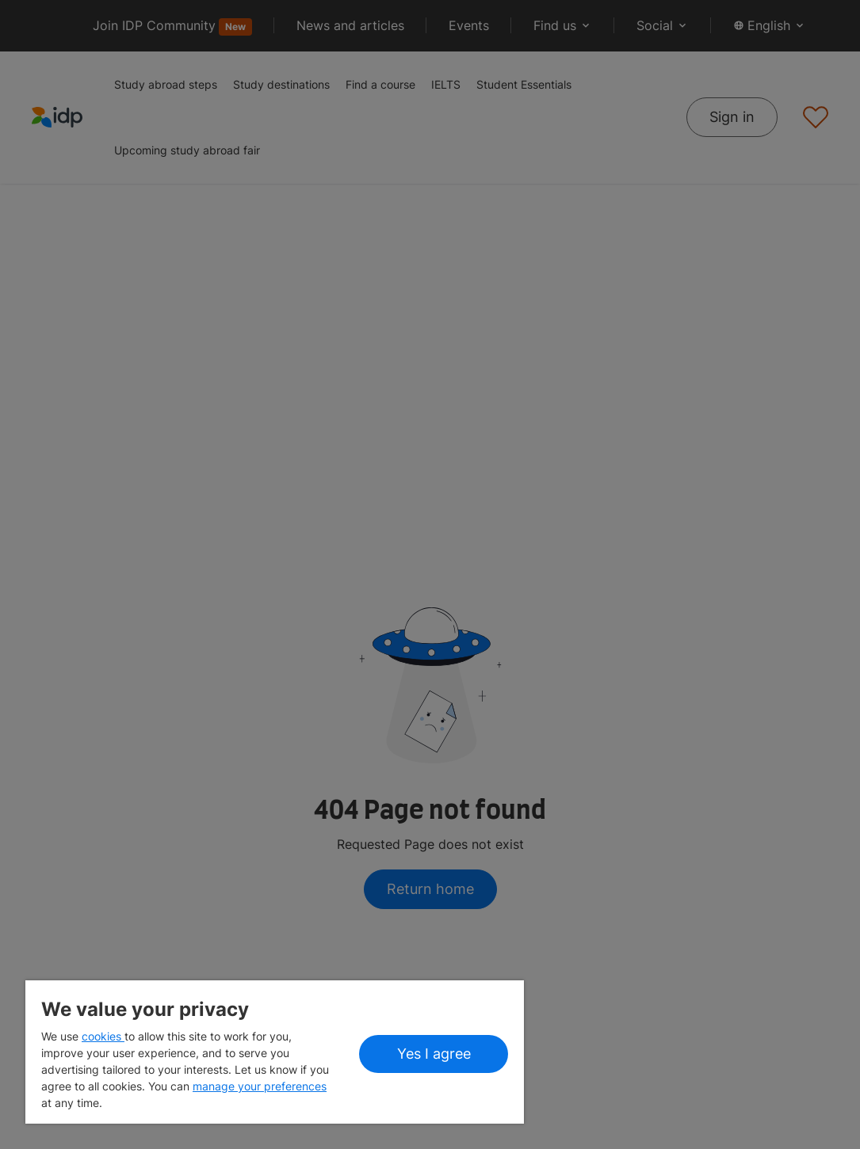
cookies (103, 1036)
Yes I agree (434, 1053)
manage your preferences (260, 1086)
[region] (274, 1052)
